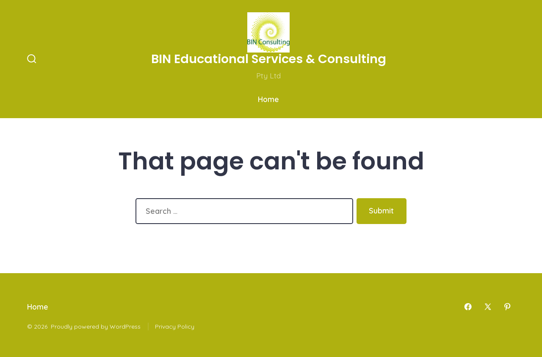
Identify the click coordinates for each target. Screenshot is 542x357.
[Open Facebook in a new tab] (468, 306)
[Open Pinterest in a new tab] (507, 306)
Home (268, 99)
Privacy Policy (174, 326)
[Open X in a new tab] (488, 306)
